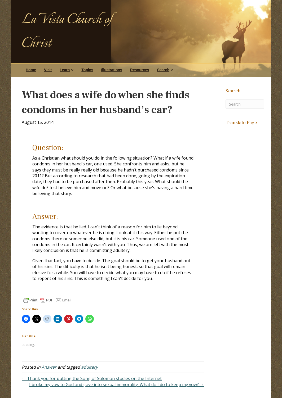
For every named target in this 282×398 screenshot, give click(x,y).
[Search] (245, 104)
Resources (139, 70)
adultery (89, 367)
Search (163, 70)
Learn (65, 70)
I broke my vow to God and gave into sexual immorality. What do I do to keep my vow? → (116, 384)
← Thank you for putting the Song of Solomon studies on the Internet (92, 378)
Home (31, 70)
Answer (49, 367)
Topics (87, 70)
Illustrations (111, 70)
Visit (48, 70)
